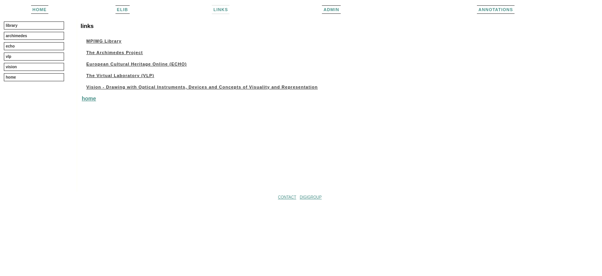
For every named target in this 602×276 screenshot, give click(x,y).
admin (331, 9)
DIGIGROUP (311, 197)
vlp (8, 56)
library (12, 25)
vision (11, 67)
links (220, 9)
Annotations (495, 9)
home (40, 9)
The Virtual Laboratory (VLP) (120, 75)
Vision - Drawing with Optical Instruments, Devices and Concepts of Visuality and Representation (202, 87)
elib (122, 9)
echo (10, 46)
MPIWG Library (104, 41)
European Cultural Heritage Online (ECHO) (136, 64)
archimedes (16, 36)
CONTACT (287, 197)
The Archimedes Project (114, 52)
